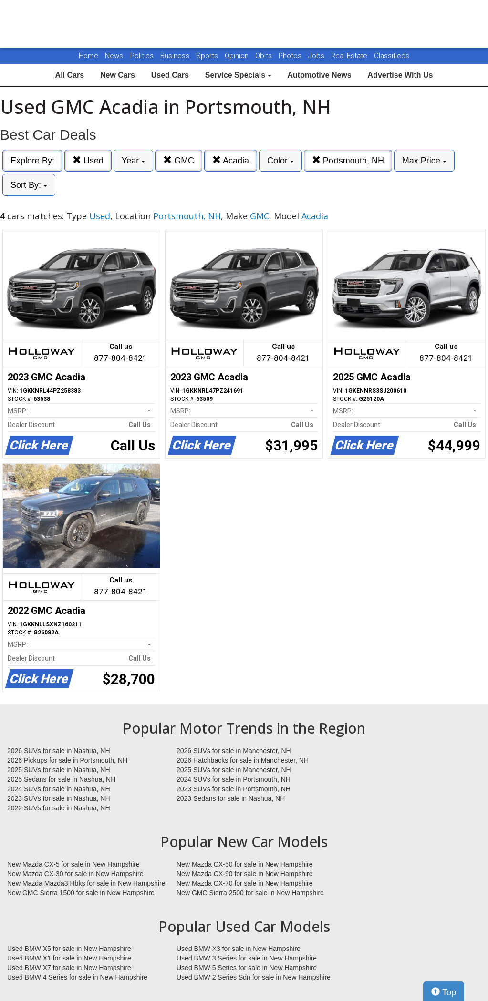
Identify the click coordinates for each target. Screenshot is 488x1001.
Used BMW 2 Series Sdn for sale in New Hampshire (254, 977)
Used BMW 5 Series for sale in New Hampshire (247, 967)
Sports (208, 55)
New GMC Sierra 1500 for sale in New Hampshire (81, 893)
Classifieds (391, 55)
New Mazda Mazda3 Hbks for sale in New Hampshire (86, 883)
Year (133, 160)
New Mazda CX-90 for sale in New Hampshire (245, 874)
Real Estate (350, 55)
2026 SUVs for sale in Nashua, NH (58, 751)
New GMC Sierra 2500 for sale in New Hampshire (250, 893)
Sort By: (28, 185)
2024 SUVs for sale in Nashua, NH (58, 789)
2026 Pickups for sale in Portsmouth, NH (67, 760)
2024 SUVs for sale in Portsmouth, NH (234, 779)
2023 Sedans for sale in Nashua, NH (231, 798)
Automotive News (319, 75)
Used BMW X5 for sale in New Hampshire (69, 948)
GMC (178, 160)
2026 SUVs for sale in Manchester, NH (234, 751)
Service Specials (238, 75)
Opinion (237, 55)
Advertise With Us (400, 75)
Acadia (230, 160)
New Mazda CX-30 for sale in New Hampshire (75, 874)
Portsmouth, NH (348, 160)
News (114, 55)
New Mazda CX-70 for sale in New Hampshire (245, 883)
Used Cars (170, 75)
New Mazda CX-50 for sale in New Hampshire (245, 864)
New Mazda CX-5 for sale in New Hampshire (73, 864)
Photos (291, 55)
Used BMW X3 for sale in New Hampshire (239, 948)
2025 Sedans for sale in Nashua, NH (61, 779)
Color (280, 160)
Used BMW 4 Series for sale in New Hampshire (77, 977)
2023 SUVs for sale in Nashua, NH (58, 798)
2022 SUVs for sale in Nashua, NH (58, 808)
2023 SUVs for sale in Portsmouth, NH (234, 789)
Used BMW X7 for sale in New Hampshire (69, 967)
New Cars (117, 75)
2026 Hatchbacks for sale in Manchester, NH (243, 760)
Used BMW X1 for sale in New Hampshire (69, 958)
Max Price (424, 160)
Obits (264, 55)
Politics (142, 55)
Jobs (317, 55)
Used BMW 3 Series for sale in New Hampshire (247, 958)
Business (175, 55)
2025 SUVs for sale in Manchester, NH (234, 770)
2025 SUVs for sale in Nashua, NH (58, 770)
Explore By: (32, 160)
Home (88, 55)
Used (88, 160)
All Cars (69, 75)
